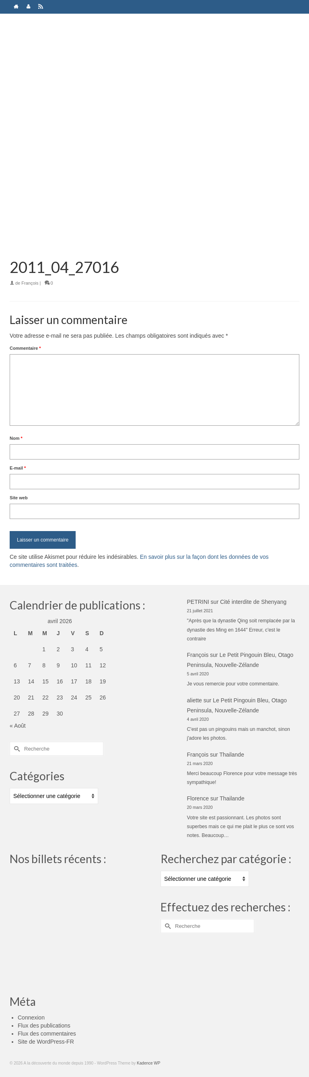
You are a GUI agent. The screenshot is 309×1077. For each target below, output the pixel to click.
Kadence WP (148, 1063)
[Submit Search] (16, 749)
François (29, 283)
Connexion (31, 1017)
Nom (16, 438)
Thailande (231, 754)
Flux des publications (44, 1025)
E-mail (18, 468)
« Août (18, 725)
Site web (19, 497)
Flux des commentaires (47, 1033)
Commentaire (25, 348)
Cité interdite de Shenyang (253, 602)
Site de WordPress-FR (46, 1041)
